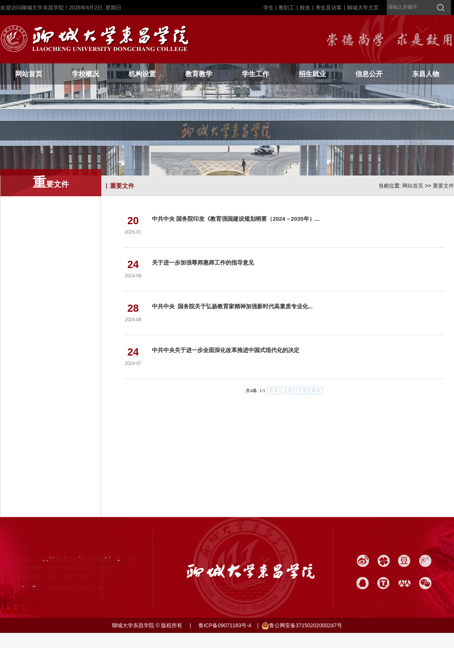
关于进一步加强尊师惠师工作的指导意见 (203, 262)
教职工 (286, 8)
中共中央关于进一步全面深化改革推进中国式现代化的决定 (225, 350)
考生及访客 (328, 8)
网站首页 (28, 74)
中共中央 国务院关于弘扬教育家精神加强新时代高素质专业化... (232, 306)
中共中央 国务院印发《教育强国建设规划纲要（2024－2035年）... (235, 218)
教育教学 (198, 74)
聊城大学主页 (363, 8)
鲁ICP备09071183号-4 (224, 625)
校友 (305, 8)
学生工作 (255, 74)
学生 (268, 8)
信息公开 (369, 74)
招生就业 (312, 74)
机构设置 (142, 74)
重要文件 (443, 186)
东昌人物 (425, 74)
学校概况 (85, 74)
